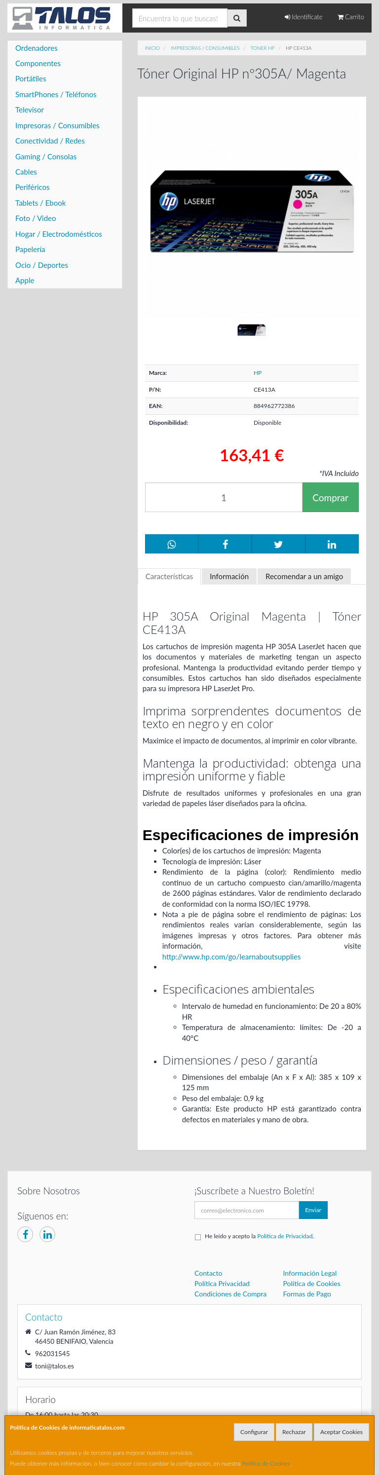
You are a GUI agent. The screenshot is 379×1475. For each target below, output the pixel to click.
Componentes (38, 63)
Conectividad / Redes (50, 140)
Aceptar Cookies (341, 1432)
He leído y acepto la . (259, 1236)
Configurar (254, 1432)
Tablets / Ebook (40, 202)
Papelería (30, 249)
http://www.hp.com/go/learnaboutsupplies (231, 956)
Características (169, 576)
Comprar (330, 497)
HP (258, 372)
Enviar (313, 1210)
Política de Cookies (266, 1463)
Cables (26, 171)
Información (229, 576)
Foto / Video (35, 218)
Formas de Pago (307, 1294)
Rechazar (294, 1432)
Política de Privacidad (284, 1236)
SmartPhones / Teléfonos (55, 94)
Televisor (29, 109)
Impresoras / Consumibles (57, 125)
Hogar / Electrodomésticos (58, 233)
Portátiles (30, 78)
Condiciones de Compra (230, 1294)
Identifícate (304, 17)
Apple (24, 280)
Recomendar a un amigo (304, 576)
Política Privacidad (222, 1283)
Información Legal (310, 1273)
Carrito (351, 17)
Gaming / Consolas (45, 156)
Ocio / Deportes (41, 264)
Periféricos (32, 187)
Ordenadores (36, 47)
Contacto (208, 1273)
